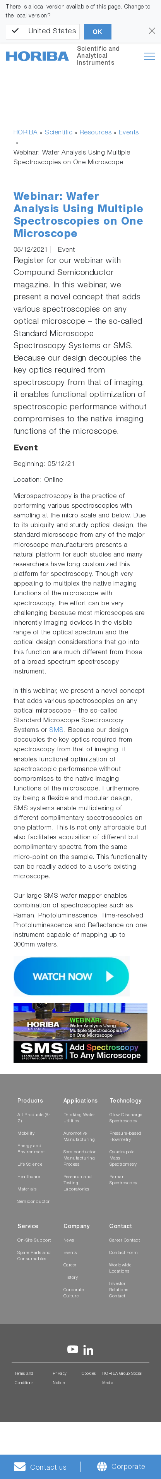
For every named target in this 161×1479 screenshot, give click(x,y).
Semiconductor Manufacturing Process (79, 1158)
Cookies (89, 1374)
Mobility (25, 1134)
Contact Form (123, 1253)
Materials (27, 1189)
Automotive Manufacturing (79, 1137)
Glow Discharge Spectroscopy (126, 1118)
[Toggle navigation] (149, 56)
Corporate (128, 1467)
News (68, 1241)
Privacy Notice (60, 1378)
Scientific (58, 133)
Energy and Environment (31, 1149)
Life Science (29, 1165)
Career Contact (124, 1241)
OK (98, 32)
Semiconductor (33, 1202)
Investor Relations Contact (118, 1290)
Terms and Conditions (24, 1378)
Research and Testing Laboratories (77, 1183)
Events (129, 133)
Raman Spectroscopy (123, 1180)
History (70, 1278)
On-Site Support (34, 1241)
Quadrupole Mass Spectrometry (123, 1158)
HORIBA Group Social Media (122, 1378)
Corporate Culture (73, 1293)
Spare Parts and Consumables (34, 1256)
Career (70, 1265)
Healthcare (28, 1177)
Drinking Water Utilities (79, 1118)
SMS (56, 730)
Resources (96, 133)
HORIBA (26, 133)
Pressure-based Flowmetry (126, 1137)
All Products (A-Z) (33, 1118)
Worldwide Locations (120, 1268)
